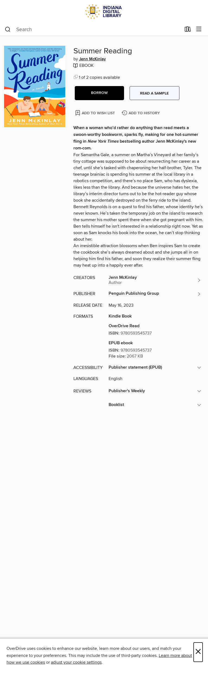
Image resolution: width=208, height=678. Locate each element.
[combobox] (93, 29)
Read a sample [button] (154, 93)
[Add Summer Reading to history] (141, 113)
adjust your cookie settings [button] (76, 662)
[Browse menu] (199, 29)
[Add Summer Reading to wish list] (95, 113)
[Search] (7, 29)
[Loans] (188, 30)
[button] (99, 93)
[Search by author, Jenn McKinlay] (155, 280)
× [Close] (198, 652)
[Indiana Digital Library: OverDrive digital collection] (104, 11)
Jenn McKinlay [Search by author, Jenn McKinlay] (92, 59)
